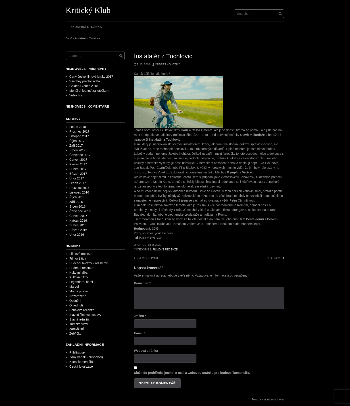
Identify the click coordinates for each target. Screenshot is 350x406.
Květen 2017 (78, 164)
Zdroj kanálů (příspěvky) (86, 357)
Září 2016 (76, 202)
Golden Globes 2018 (83, 86)
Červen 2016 (78, 216)
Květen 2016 (78, 220)
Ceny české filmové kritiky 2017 (91, 76)
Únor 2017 (76, 178)
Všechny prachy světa (84, 81)
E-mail (139, 333)
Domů (69, 38)
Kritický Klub (88, 10)
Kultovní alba (78, 272)
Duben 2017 (77, 169)
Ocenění (75, 300)
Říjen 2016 (77, 197)
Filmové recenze (165, 249)
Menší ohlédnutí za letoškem (89, 90)
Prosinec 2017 (79, 131)
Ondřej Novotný (167, 64)
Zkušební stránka (86, 27)
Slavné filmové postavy (85, 314)
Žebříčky (75, 333)
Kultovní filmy (78, 277)
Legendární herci (81, 282)
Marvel (74, 286)
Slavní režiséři (79, 319)
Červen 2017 (78, 159)
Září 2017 (76, 145)
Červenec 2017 (80, 155)
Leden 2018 (77, 127)
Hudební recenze (81, 268)
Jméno (140, 316)
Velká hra (75, 95)
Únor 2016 (76, 234)
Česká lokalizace (81, 366)
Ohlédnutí (76, 305)
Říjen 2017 (77, 141)
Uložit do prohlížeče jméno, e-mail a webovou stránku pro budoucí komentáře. (192, 373)
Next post (274, 258)
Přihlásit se (77, 352)
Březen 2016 (78, 230)
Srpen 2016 (77, 206)
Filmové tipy (77, 258)
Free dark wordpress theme (268, 399)
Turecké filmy (78, 324)
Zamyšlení (76, 329)
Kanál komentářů (81, 362)
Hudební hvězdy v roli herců (88, 263)
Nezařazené (77, 296)
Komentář (142, 283)
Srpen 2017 (77, 150)
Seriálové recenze (81, 310)
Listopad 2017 (79, 136)
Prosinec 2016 (79, 187)
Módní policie (78, 291)
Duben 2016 (77, 225)
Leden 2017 (77, 183)
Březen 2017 (78, 173)
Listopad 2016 (79, 192)
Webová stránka (146, 350)
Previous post (147, 258)
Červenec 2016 (80, 211)
